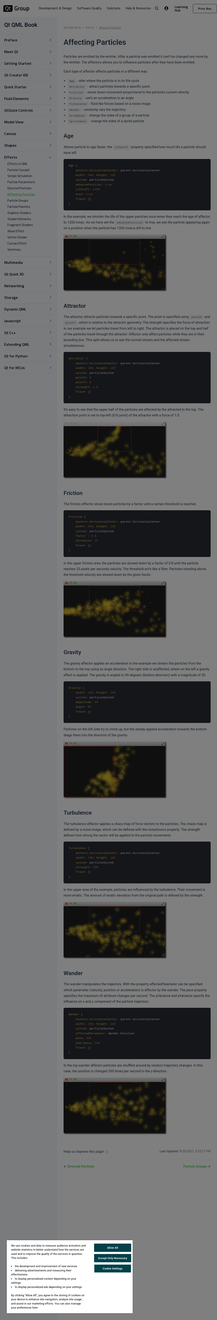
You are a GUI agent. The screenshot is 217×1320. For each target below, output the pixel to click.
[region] (70, 1276)
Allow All (112, 1247)
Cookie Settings (112, 1268)
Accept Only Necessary (112, 1258)
